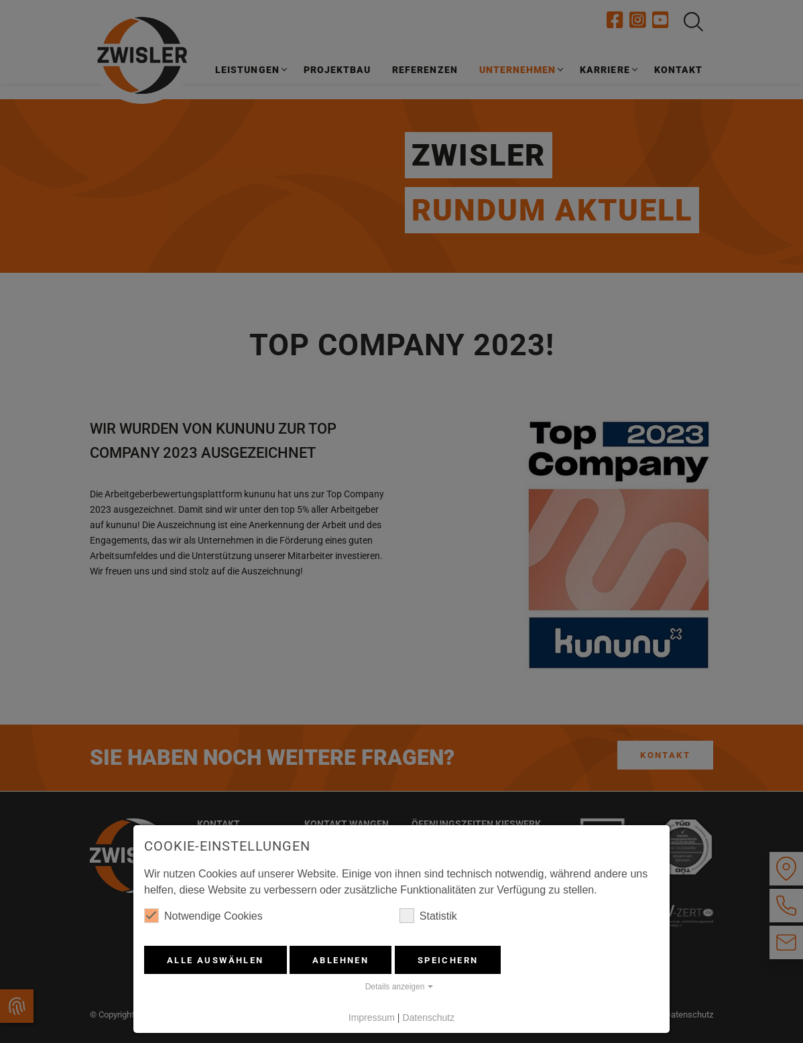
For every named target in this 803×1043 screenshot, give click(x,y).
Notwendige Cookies (203, 915)
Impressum (372, 1017)
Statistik (428, 915)
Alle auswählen (215, 960)
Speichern (448, 960)
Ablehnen (340, 960)
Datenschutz (428, 1017)
